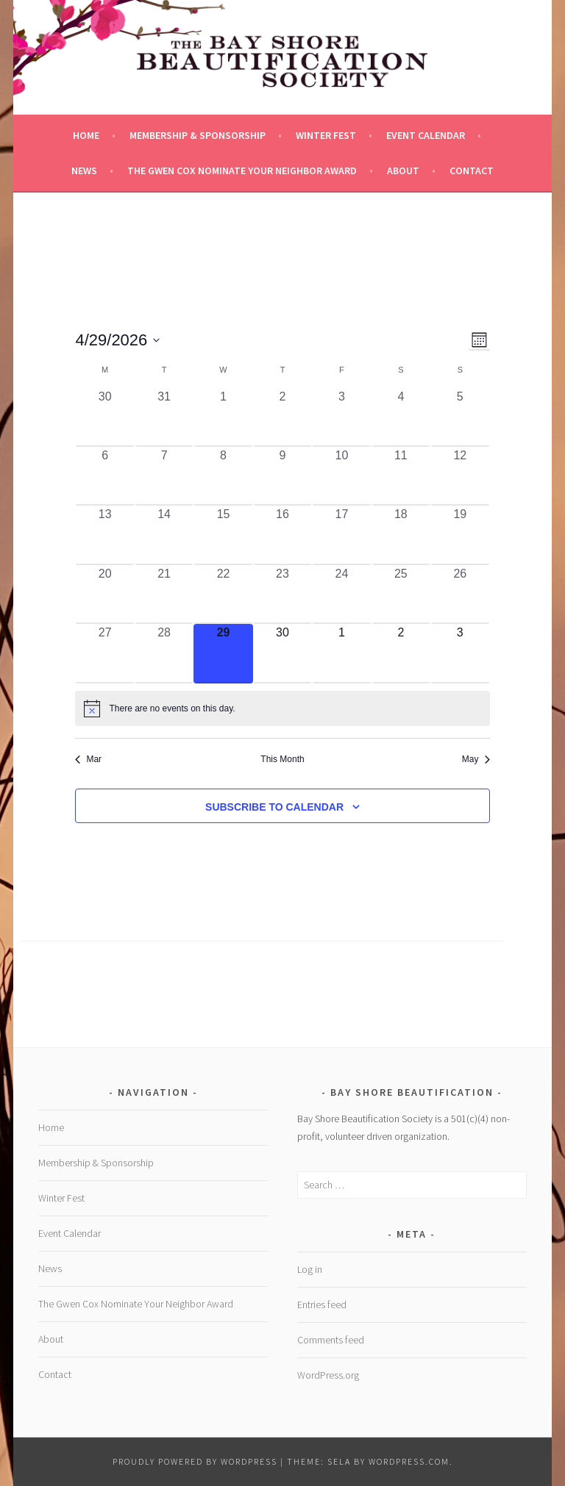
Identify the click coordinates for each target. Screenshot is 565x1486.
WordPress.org (328, 1375)
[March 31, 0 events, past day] (164, 417)
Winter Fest (326, 135)
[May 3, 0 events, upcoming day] (459, 653)
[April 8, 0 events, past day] (222, 476)
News (84, 170)
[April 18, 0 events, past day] (401, 535)
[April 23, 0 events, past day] (282, 594)
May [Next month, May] (476, 759)
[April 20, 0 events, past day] (104, 594)
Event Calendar (425, 135)
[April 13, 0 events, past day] (104, 535)
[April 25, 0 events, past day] (401, 594)
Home (86, 135)
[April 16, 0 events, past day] (282, 535)
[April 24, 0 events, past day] (341, 594)
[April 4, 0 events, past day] (401, 417)
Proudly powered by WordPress (195, 1461)
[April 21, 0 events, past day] (164, 594)
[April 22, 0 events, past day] (222, 594)
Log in (309, 1269)
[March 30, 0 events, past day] (104, 417)
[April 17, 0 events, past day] (341, 535)
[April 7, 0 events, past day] (164, 476)
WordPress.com (409, 1461)
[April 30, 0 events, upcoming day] (282, 653)
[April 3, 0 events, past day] (341, 417)
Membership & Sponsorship (197, 135)
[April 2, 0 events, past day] (282, 417)
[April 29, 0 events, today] (222, 653)
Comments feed (330, 1339)
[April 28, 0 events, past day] (164, 653)
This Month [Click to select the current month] (282, 759)
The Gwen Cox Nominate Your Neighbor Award (242, 170)
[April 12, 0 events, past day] (459, 476)
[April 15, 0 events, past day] (222, 535)
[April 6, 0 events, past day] (104, 476)
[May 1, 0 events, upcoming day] (341, 653)
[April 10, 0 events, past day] (341, 476)
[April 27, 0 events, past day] (104, 653)
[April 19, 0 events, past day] (459, 535)
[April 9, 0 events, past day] (282, 476)
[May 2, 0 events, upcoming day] (401, 653)
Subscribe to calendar (274, 807)
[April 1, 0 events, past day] (222, 417)
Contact (471, 170)
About (403, 170)
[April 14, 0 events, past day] (164, 535)
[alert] (282, 708)
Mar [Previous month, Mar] (88, 759)
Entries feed (322, 1304)
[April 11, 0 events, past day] (401, 476)
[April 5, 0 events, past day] (459, 417)
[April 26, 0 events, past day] (459, 594)
